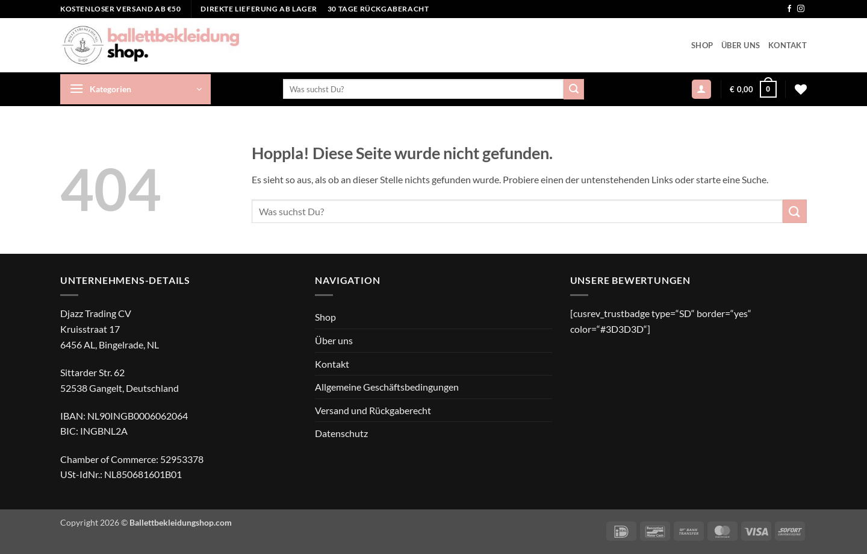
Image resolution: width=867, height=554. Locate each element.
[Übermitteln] (574, 89)
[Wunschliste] (801, 89)
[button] (135, 89)
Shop (702, 45)
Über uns (740, 45)
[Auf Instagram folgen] (800, 9)
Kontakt (787, 45)
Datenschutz (341, 433)
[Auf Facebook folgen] (789, 9)
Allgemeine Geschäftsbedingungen (387, 386)
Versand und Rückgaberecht (373, 410)
